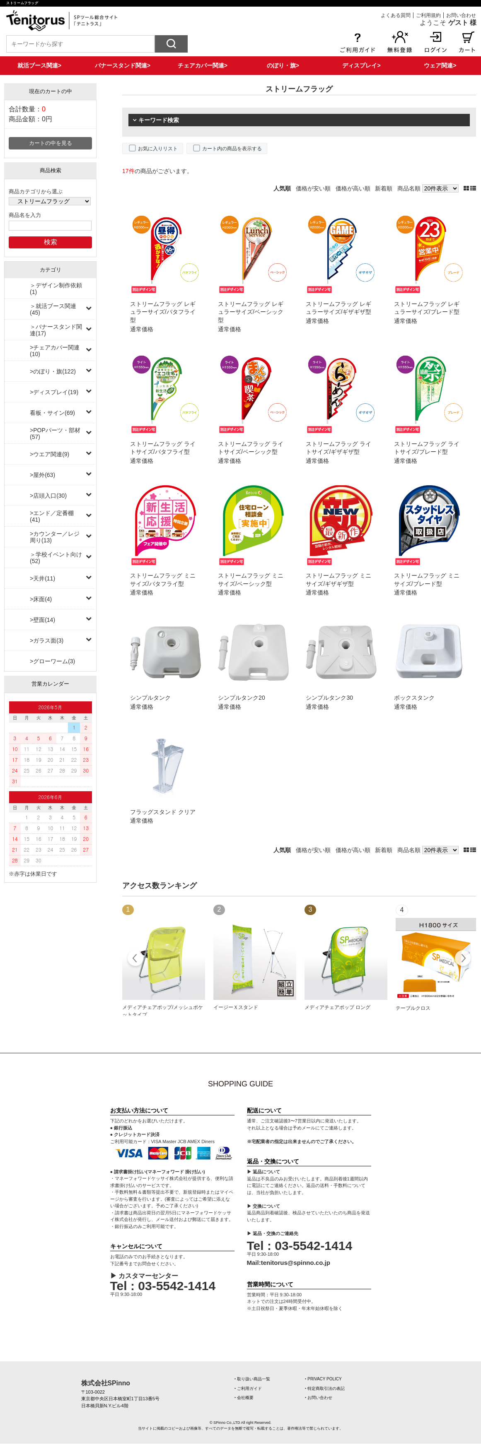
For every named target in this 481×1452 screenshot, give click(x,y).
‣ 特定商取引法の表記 (325, 1388)
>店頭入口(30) (48, 495)
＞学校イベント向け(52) (56, 557)
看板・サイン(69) (52, 412)
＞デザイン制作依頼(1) (56, 288)
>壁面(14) (42, 619)
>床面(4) (41, 599)
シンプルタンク (150, 697)
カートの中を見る (50, 143)
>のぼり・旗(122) (53, 371)
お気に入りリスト (158, 149)
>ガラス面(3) (46, 640)
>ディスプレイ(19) (54, 392)
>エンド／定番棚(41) (52, 516)
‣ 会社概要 (244, 1397)
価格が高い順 (353, 188)
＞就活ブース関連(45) (53, 309)
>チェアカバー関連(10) (55, 350)
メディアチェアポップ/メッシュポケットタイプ (162, 1011)
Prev (135, 959)
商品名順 (409, 188)
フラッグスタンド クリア (163, 812)
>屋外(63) (42, 475)
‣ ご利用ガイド (248, 1388)
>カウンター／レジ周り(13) (55, 537)
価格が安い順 (313, 188)
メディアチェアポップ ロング (337, 1007)
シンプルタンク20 (241, 697)
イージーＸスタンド (235, 1007)
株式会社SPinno (105, 1383)
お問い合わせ (461, 15)
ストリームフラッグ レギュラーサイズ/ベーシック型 (250, 312)
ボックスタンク (414, 697)
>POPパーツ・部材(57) (55, 433)
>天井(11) (42, 578)
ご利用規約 (428, 15)
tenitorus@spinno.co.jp (295, 1262)
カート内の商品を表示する (232, 149)
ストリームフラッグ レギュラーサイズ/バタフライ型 (163, 312)
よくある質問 (396, 15)
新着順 (383, 188)
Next (462, 959)
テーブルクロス (413, 1008)
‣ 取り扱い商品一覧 (252, 1379)
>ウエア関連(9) (49, 454)
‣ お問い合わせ (319, 1397)
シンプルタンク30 (329, 697)
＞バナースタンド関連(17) (56, 330)
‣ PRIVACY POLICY (323, 1379)
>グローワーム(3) (52, 661)
